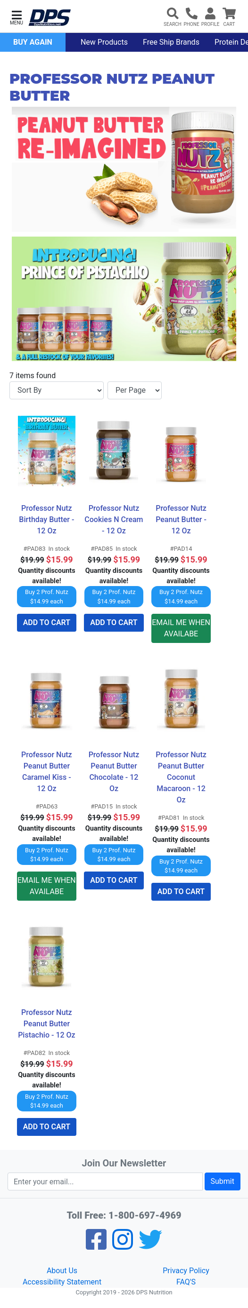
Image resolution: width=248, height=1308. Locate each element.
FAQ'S (186, 1281)
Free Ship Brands (171, 42)
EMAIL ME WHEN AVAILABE (181, 628)
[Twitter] (150, 1245)
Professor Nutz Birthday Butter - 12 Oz (47, 519)
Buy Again (32, 42)
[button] (16, 17)
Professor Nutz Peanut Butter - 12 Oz (182, 519)
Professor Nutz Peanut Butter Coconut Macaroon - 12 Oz (182, 777)
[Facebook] (96, 1245)
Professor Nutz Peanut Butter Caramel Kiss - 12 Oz (47, 771)
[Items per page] (134, 390)
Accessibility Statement (62, 1281)
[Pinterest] (122, 1245)
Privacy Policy (186, 1270)
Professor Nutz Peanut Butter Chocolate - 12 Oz (115, 771)
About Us (62, 1270)
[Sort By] (56, 390)
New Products (104, 42)
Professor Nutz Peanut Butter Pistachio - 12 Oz (46, 1023)
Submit (222, 1181)
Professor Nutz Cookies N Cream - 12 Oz (113, 519)
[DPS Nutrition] (49, 18)
